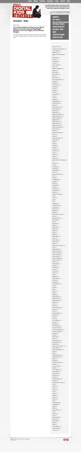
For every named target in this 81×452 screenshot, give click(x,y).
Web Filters (55, 421)
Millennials (55, 227)
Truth (53, 391)
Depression (55, 112)
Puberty (54, 287)
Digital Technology (57, 127)
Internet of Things (56, 194)
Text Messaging (56, 379)
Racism (54, 291)
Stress (54, 358)
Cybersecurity (55, 103)
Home (68, 1)
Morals (54, 232)
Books (53, 76)
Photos (54, 273)
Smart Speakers (56, 340)
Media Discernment (57, 214)
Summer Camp (56, 366)
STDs (53, 353)
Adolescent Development (58, 54)
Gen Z (53, 172)
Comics (54, 92)
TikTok (54, 386)
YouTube (54, 430)
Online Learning (56, 252)
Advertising (55, 57)
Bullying (54, 81)
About (30, 1)
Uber (53, 400)
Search (54, 311)
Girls (53, 176)
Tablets (54, 368)
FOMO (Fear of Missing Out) (59, 160)
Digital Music (55, 119)
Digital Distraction (56, 116)
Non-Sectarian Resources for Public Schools (61, 23)
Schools (54, 309)
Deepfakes (55, 110)
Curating (54, 99)
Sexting (54, 322)
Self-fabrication (56, 313)
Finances (54, 158)
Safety (54, 304)
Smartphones (55, 342)
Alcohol (54, 59)
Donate (36, 1)
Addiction (54, 52)
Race (53, 289)
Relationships (55, 296)
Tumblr (54, 393)
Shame (54, 335)
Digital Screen (55, 123)
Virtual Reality (55, 417)
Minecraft (54, 229)
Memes (54, 216)
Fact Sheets (56, 20)
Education (54, 140)
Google (54, 177)
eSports (54, 147)
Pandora (54, 265)
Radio (53, 293)
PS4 (53, 285)
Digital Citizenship (56, 114)
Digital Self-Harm (56, 125)
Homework (55, 185)
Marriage (54, 210)
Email (53, 141)
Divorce (54, 134)
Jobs (53, 199)
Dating (54, 105)
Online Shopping (56, 258)
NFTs (53, 247)
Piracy (53, 274)
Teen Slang (55, 373)
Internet (54, 192)
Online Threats (56, 260)
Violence (54, 413)
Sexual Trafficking (56, 331)
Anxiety (54, 63)
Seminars (42, 1)
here (14, 37)
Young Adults (55, 426)
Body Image (55, 74)
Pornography (55, 283)
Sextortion (54, 324)
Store (57, 1)
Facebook (54, 151)
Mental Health (55, 218)
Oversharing (55, 263)
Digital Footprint (56, 118)
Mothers (54, 234)
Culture (54, 98)
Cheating (54, 87)
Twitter (54, 399)
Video (53, 408)
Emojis (54, 143)
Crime (53, 96)
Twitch (54, 397)
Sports (54, 351)
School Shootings (56, 307)
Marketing (54, 209)
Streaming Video (56, 357)
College (54, 90)
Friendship (55, 167)
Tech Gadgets (55, 369)
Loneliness (55, 207)
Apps (53, 66)
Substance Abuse (56, 362)
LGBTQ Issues (56, 205)
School (54, 305)
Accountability (55, 50)
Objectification (55, 249)
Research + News (58, 29)
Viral (53, 415)
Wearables (55, 419)
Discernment (55, 129)
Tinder (53, 388)
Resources (50, 1)
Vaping (54, 406)
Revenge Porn (56, 298)
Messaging (55, 220)
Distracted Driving (56, 132)
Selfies (54, 316)
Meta (53, 221)
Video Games (55, 410)
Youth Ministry (55, 428)
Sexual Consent (56, 327)
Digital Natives (56, 121)
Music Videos (55, 240)
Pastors (54, 269)
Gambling (54, 168)
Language (54, 203)
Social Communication (58, 346)
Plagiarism (55, 276)
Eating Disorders (56, 138)
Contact (62, 1)
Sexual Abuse (55, 326)
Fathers (54, 156)
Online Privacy (56, 254)
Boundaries (55, 77)
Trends (54, 389)
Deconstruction (56, 108)
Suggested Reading (58, 35)
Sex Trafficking (56, 320)
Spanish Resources (58, 27)
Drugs (53, 136)
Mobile (54, 230)
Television (54, 375)
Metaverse (55, 223)
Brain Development (57, 79)
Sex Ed (54, 318)
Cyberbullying (55, 101)
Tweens (54, 395)
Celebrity (54, 83)
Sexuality (54, 333)
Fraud (53, 165)
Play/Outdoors (56, 278)
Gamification (55, 170)
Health (54, 183)
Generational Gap (56, 174)
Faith (53, 152)
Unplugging (55, 404)
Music (53, 238)
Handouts (56, 17)
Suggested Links (58, 37)
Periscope (54, 271)
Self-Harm (54, 315)
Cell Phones (55, 85)
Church (54, 88)
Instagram (54, 190)
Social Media (55, 347)
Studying (54, 360)
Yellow (54, 424)
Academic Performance (58, 49)
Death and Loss (56, 107)
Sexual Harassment (57, 329)
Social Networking (56, 349)
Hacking (54, 181)
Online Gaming (56, 251)
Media (54, 32)
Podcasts (54, 280)
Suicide (54, 364)
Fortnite (54, 163)
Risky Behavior (56, 300)
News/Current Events (57, 245)
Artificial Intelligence (57, 68)
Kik (53, 201)
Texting (54, 380)
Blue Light (54, 72)
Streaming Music (56, 355)
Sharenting (55, 336)
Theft (53, 384)
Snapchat (54, 344)
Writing (54, 422)
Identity (54, 187)
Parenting (54, 267)
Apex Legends (56, 65)
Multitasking (55, 236)
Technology (55, 371)
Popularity (54, 282)
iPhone (54, 198)
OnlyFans (54, 262)
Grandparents (55, 179)
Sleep (53, 338)
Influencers (55, 188)
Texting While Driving (57, 382)
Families (54, 154)
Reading (54, 294)
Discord (54, 130)
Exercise (54, 149)
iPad (53, 196)
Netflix (53, 243)
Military (54, 225)
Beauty (54, 70)
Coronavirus (55, 94)
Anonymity (55, 61)
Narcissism (55, 241)
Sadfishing (55, 302)
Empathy (54, 145)
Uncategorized (56, 402)
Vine (53, 411)
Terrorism (54, 377)
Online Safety (55, 256)
